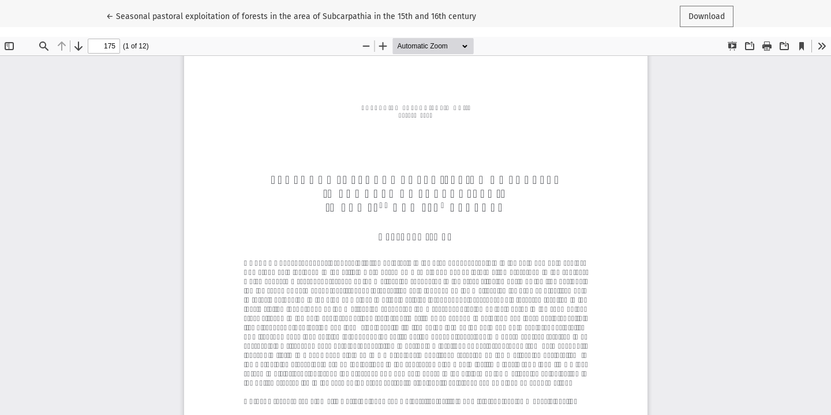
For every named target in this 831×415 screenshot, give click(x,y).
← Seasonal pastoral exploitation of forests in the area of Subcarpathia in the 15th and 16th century (291, 15)
